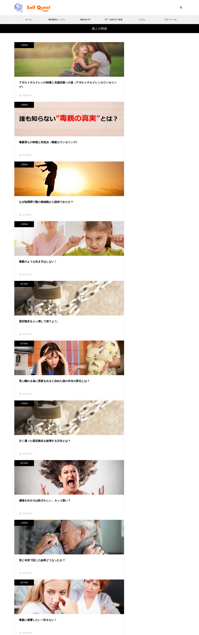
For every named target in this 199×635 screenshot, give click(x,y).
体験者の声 (85, 19)
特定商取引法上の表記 (29, 569)
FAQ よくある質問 (28, 594)
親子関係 (83, 110)
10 (125, 504)
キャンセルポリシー (28, 584)
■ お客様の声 (141, 370)
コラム (142, 19)
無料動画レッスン (56, 19)
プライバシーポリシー (29, 577)
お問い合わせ (24, 601)
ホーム (28, 19)
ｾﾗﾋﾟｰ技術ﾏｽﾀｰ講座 (114, 19)
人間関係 (24, 45)
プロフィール (170, 19)
